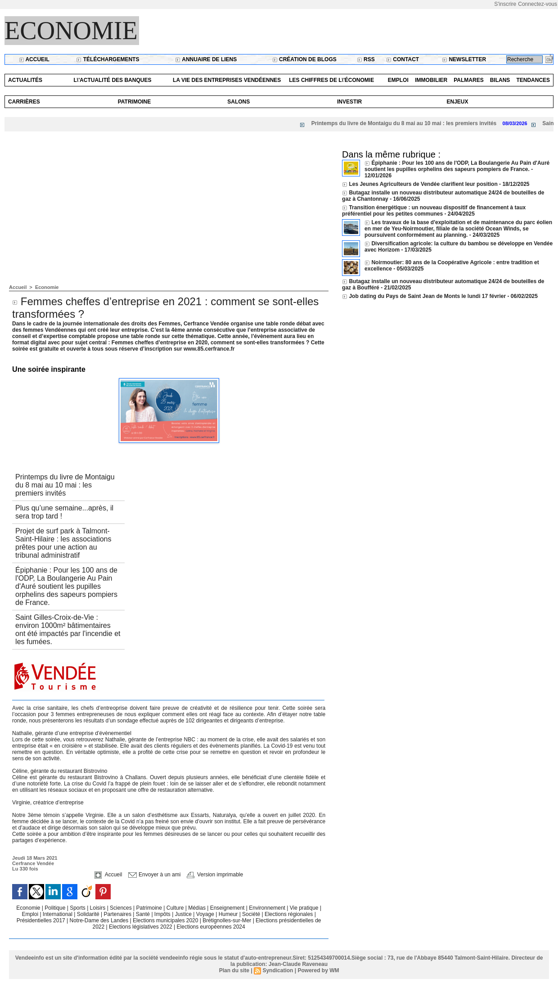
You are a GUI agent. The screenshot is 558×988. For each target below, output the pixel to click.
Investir (349, 102)
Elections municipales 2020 (165, 920)
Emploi (398, 80)
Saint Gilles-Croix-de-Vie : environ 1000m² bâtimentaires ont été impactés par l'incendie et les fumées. (67, 629)
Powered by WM (318, 970)
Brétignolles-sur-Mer (227, 920)
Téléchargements (107, 59)
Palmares (468, 80)
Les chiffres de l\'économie (331, 80)
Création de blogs (304, 59)
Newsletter (464, 59)
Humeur (229, 914)
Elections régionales (290, 914)
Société (251, 914)
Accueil (34, 59)
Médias (197, 908)
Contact (402, 59)
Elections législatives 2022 (140, 927)
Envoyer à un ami (154, 874)
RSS (366, 59)
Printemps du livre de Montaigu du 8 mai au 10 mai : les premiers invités (412, 123)
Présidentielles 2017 (42, 920)
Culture (175, 908)
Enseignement (228, 908)
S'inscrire (505, 4)
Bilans (500, 80)
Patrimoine (134, 102)
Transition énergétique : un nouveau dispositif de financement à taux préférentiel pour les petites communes (434, 210)
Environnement (267, 908)
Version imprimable (215, 874)
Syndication (277, 970)
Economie (71, 31)
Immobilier (431, 80)
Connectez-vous (537, 4)
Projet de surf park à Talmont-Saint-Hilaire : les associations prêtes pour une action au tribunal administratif (63, 543)
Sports (78, 908)
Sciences (121, 908)
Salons (238, 102)
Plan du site (234, 970)
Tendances (533, 80)
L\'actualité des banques (113, 80)
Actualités (25, 80)
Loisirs (98, 908)
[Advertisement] (168, 217)
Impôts (162, 914)
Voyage (205, 914)
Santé (144, 914)
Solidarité (89, 914)
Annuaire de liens (206, 59)
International (58, 914)
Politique (56, 908)
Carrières (24, 102)
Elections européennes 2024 (211, 927)
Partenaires (118, 914)
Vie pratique (305, 908)
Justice (184, 914)
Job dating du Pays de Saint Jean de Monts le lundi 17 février (428, 296)
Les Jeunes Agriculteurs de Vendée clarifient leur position (423, 184)
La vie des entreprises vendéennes (227, 80)
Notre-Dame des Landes (100, 920)
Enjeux (457, 102)
